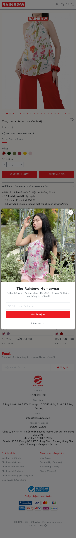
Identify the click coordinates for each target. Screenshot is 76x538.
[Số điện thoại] (38, 306)
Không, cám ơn (38, 323)
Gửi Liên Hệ (38, 314)
